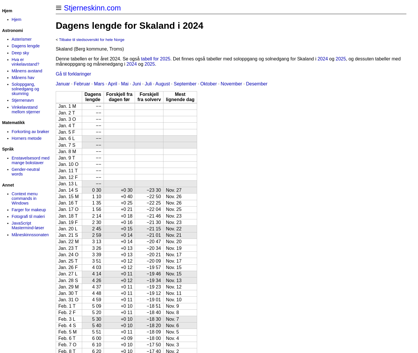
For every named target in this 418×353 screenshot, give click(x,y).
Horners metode (27, 138)
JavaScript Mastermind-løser (28, 225)
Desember (257, 83)
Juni (136, 83)
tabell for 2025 (155, 58)
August (162, 83)
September (185, 83)
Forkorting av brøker (30, 131)
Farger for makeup (29, 209)
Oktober (208, 83)
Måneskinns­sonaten (30, 234)
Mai (125, 83)
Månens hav (23, 77)
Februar (82, 83)
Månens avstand (27, 71)
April (112, 83)
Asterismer (22, 39)
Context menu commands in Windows (25, 198)
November (231, 83)
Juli (148, 83)
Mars (99, 83)
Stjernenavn (23, 100)
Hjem (16, 19)
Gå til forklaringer (73, 73)
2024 (323, 58)
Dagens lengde (26, 46)
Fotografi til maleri (28, 216)
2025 (341, 58)
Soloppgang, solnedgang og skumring (25, 89)
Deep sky (20, 53)
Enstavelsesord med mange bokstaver (30, 160)
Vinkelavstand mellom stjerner (26, 109)
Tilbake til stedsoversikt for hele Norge (91, 39)
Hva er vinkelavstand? (25, 62)
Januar (63, 83)
